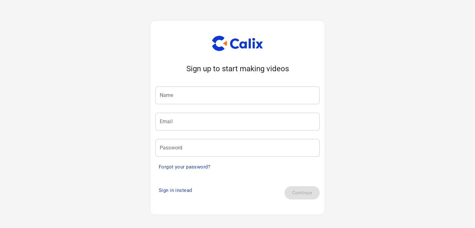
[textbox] (237, 95)
